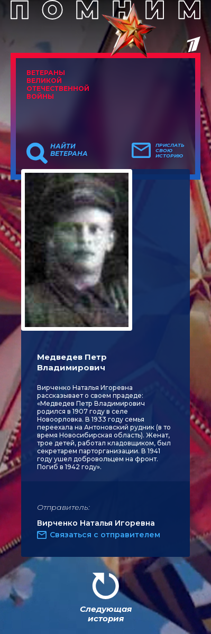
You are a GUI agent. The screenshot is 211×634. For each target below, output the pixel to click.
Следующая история (106, 613)
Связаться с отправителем (105, 534)
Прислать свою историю (170, 150)
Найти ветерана (69, 150)
